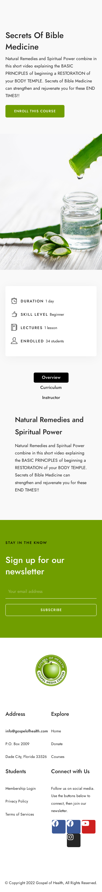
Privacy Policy (16, 801)
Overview (51, 377)
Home (56, 731)
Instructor (51, 398)
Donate (57, 744)
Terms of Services (19, 814)
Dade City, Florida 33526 (26, 756)
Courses (57, 756)
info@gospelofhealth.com (26, 731)
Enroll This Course (35, 111)
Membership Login (20, 788)
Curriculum (51, 388)
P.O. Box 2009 (17, 744)
